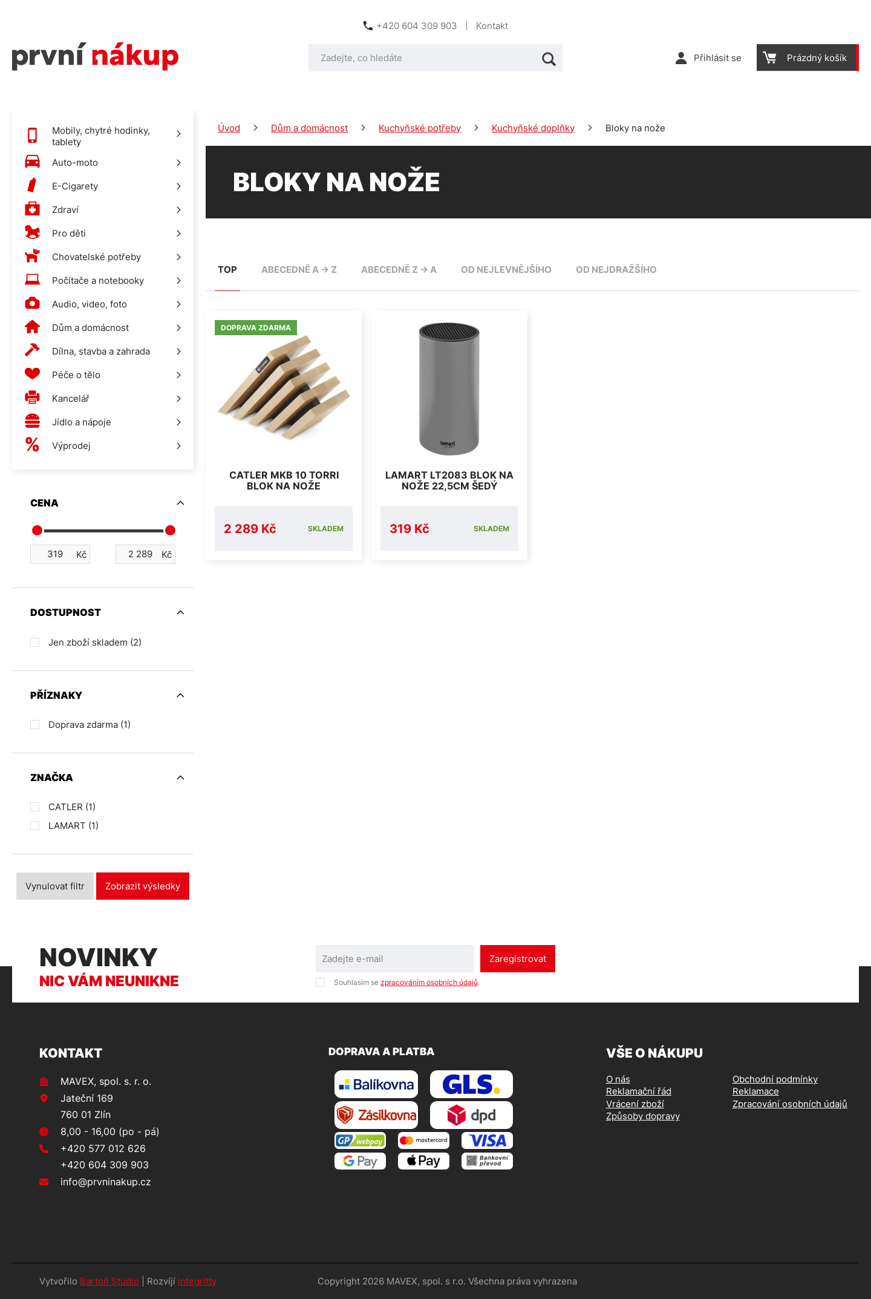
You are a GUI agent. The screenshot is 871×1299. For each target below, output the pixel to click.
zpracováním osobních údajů (429, 982)
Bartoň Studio (109, 1281)
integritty (197, 1281)
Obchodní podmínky (775, 1079)
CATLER (72, 806)
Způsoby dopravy (643, 1116)
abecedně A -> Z (299, 269)
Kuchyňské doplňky (533, 128)
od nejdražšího (616, 269)
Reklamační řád (638, 1091)
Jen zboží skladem (95, 642)
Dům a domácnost (309, 128)
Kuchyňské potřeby (420, 128)
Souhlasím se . (407, 982)
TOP (227, 269)
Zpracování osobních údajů (789, 1104)
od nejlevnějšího (506, 269)
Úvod (229, 128)
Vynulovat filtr (55, 886)
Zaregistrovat (517, 958)
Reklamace (755, 1091)
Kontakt (492, 25)
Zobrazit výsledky (142, 886)
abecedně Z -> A (399, 269)
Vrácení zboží (635, 1104)
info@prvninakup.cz (105, 1182)
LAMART (73, 825)
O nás (618, 1079)
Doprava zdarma (89, 724)
